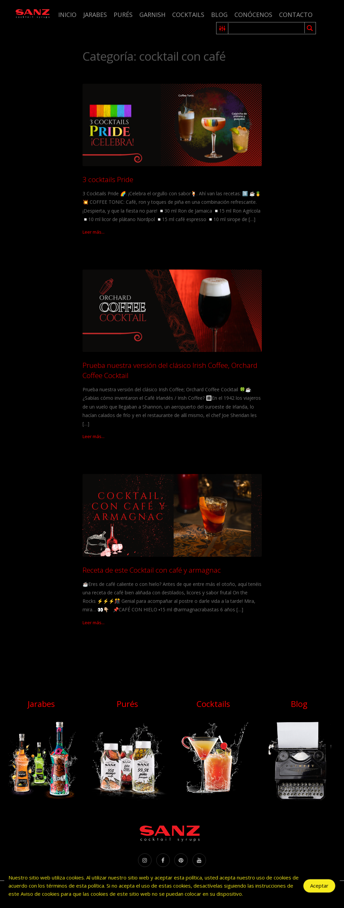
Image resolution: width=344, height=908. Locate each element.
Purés (123, 15)
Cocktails (188, 15)
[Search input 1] (266, 28)
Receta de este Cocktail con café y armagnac (152, 570)
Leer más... (94, 232)
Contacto (296, 15)
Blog (219, 15)
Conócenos (253, 15)
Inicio (67, 15)
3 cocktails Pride (108, 179)
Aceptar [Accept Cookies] (319, 887)
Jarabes (95, 15)
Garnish (152, 15)
